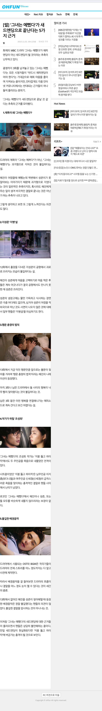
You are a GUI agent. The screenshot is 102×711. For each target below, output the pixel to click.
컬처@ (49, 14)
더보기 (96, 141)
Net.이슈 (38, 14)
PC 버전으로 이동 (51, 695)
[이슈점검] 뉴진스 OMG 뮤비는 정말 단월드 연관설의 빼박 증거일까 (78, 167)
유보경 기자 (43, 41)
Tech (59, 14)
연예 (67, 14)
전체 (75, 14)
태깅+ (27, 14)
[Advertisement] (25, 667)
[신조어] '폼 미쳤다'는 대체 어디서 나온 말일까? (75, 161)
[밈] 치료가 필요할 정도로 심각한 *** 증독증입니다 (77, 180)
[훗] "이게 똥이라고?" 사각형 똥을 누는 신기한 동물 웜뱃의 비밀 (78, 174)
